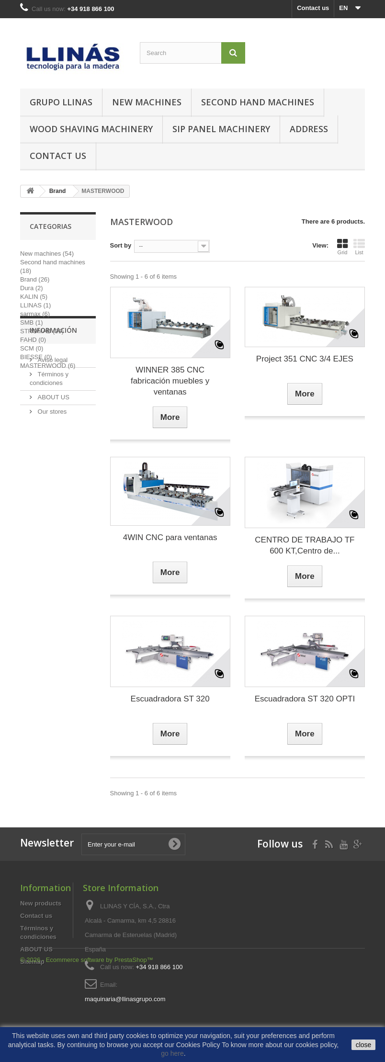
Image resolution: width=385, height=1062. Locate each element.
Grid (342, 246)
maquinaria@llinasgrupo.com (125, 999)
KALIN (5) (33, 296)
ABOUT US (52, 461)
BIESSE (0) (36, 357)
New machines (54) (47, 253)
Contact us (313, 7)
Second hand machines (257, 102)
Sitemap (32, 961)
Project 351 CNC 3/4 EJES (304, 358)
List (359, 246)
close (364, 1045)
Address (309, 129)
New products (40, 903)
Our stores (51, 476)
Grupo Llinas (61, 102)
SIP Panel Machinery (221, 129)
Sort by (121, 245)
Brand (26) (34, 279)
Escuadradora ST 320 (170, 698)
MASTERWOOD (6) (47, 365)
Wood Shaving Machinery (91, 129)
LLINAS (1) (35, 305)
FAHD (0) (33, 339)
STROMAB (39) (42, 331)
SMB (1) (31, 322)
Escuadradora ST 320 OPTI (305, 698)
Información (53, 398)
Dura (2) (31, 288)
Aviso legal (52, 424)
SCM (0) (31, 348)
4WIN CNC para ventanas (170, 537)
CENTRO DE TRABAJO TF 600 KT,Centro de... (304, 545)
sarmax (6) (35, 313)
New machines (146, 102)
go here (172, 1053)
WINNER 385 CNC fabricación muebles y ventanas (170, 380)
